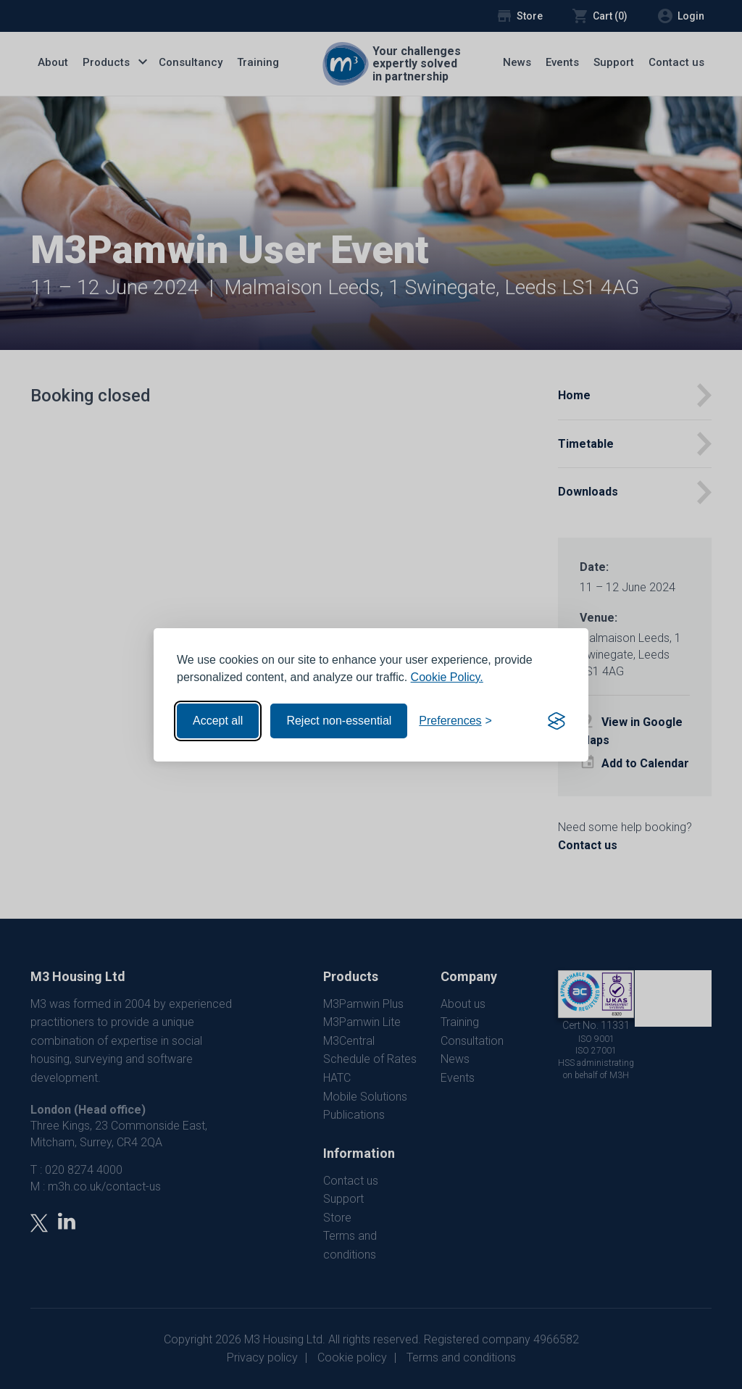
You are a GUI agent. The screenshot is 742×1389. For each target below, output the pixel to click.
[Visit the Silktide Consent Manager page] (556, 721)
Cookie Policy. (447, 677)
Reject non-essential (338, 720)
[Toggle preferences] (455, 721)
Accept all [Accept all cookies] (218, 720)
